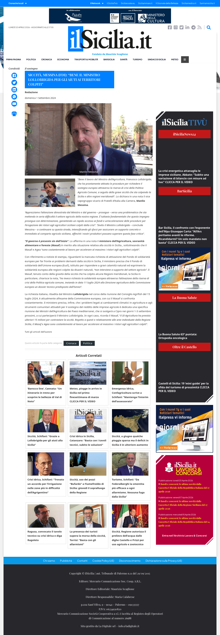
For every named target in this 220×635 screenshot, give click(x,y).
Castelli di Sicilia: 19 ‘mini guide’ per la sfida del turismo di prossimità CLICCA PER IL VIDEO (183, 387)
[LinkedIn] (14, 89)
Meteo (174, 59)
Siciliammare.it (145, 3)
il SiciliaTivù (112, 3)
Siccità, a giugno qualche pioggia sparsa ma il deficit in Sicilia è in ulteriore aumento (130, 440)
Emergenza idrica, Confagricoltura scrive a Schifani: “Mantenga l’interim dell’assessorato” (130, 395)
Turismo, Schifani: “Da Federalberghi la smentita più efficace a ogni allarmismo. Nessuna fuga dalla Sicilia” (128, 488)
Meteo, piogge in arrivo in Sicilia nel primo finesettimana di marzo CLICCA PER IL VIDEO (86, 395)
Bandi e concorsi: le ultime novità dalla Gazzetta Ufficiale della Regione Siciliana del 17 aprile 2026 (182, 505)
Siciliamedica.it (189, 3)
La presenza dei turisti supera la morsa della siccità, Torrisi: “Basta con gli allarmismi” (88, 538)
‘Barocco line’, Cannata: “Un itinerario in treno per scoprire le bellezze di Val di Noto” (45, 395)
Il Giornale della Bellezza (167, 3)
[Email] (14, 104)
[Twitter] (14, 82)
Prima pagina (13, 59)
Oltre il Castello (185, 347)
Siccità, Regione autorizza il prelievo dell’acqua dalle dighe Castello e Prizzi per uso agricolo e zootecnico (129, 538)
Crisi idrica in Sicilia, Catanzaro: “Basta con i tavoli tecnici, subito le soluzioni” (88, 440)
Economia (63, 59)
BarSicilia (109, 59)
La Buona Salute (184, 297)
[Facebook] (14, 75)
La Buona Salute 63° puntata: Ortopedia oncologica (177, 336)
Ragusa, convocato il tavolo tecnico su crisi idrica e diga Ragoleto (45, 536)
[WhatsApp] (14, 97)
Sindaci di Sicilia (157, 59)
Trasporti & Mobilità (86, 59)
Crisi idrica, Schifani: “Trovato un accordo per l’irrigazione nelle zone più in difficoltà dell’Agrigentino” (46, 486)
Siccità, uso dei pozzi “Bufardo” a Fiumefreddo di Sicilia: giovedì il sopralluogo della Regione (87, 486)
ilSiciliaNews (184, 134)
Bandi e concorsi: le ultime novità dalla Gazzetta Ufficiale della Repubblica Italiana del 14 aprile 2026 (184, 522)
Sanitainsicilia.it (207, 3)
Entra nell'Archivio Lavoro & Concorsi (184, 535)
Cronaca (46, 59)
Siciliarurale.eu (128, 3)
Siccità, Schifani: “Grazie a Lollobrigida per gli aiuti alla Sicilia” (45, 440)
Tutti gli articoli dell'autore (38, 332)
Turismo (137, 59)
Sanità (123, 59)
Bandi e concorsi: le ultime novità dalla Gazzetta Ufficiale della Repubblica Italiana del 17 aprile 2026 (183, 487)
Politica (31, 59)
